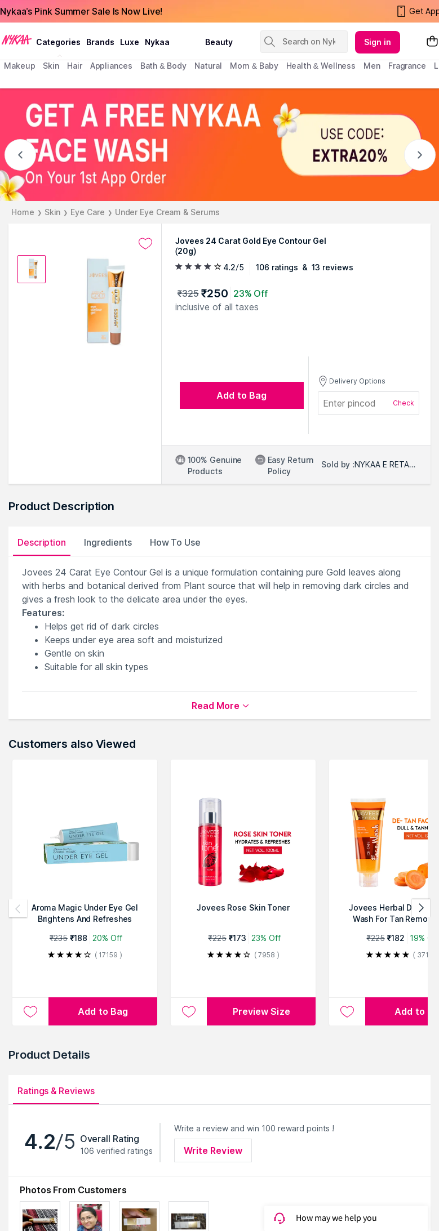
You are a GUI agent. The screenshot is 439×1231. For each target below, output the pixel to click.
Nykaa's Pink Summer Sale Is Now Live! (81, 11)
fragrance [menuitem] (407, 65)
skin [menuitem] (51, 65)
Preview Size (261, 1011)
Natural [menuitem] (208, 65)
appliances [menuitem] (111, 65)
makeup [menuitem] (19, 65)
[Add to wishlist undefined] (145, 244)
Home (22, 212)
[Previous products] (18, 908)
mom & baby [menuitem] (254, 65)
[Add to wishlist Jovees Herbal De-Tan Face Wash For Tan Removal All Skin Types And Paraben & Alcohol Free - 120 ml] (347, 1011)
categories (58, 42)
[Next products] (421, 908)
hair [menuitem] (74, 65)
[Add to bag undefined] (242, 395)
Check (403, 403)
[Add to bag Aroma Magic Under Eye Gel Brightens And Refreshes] (102, 1011)
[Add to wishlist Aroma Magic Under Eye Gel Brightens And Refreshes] (30, 1011)
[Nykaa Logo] (16, 39)
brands (100, 42)
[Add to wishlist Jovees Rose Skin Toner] (189, 1011)
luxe (129, 42)
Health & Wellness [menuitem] (321, 65)
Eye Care (87, 212)
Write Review (213, 1150)
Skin (53, 212)
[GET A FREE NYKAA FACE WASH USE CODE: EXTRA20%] (219, 144)
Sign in (377, 42)
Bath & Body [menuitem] (163, 65)
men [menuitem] (371, 65)
